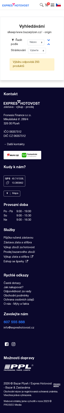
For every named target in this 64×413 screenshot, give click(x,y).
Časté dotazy (12, 283)
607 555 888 (14, 322)
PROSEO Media (12, 405)
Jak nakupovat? (13, 287)
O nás (7, 304)
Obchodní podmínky (16, 295)
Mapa (12, 193)
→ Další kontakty (14, 144)
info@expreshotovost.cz (19, 328)
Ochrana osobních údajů (19, 300)
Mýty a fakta (21, 304)
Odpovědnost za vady (17, 291)
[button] (41, 5)
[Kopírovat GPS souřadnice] (8, 183)
